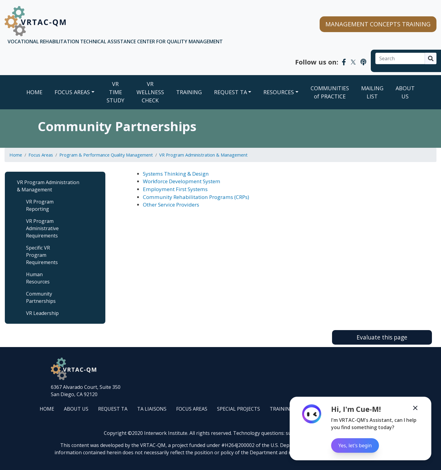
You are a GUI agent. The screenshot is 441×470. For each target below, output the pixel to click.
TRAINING (189, 92)
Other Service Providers (171, 204)
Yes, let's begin (355, 445)
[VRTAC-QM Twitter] (353, 61)
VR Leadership (42, 313)
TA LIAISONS (151, 408)
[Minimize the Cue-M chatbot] (415, 408)
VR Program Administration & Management (203, 155)
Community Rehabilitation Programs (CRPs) (196, 197)
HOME (47, 408)
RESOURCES (278, 92)
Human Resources (38, 278)
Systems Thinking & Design (176, 173)
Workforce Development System (181, 181)
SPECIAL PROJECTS (238, 408)
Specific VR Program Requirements (42, 255)
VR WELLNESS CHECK (150, 92)
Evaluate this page (382, 337)
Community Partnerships (41, 297)
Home (34, 92)
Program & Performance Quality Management (106, 155)
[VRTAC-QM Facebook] (343, 61)
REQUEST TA (230, 92)
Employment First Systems (175, 189)
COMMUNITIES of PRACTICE (330, 92)
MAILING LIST (372, 92)
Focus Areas (40, 155)
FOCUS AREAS (72, 92)
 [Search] (430, 58)
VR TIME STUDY (115, 92)
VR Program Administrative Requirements (42, 228)
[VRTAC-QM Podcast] (363, 61)
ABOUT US (405, 92)
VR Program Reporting (40, 205)
